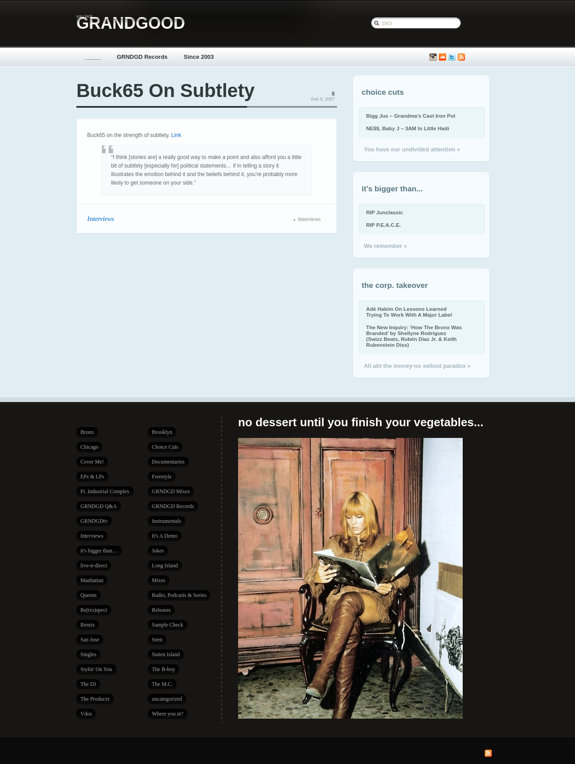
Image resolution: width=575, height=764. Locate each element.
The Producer (95, 699)
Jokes (158, 551)
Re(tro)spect (93, 610)
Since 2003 (199, 56)
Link (176, 135)
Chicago (89, 447)
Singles (88, 654)
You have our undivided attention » (412, 149)
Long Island (165, 565)
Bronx (87, 432)
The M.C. (162, 684)
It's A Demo (164, 536)
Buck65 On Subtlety (165, 90)
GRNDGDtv (94, 521)
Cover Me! (92, 462)
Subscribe (461, 57)
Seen (157, 639)
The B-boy (163, 669)
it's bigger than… (99, 551)
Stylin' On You (96, 669)
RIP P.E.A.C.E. (383, 225)
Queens (88, 595)
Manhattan (91, 580)
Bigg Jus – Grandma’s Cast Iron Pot (411, 116)
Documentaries (168, 462)
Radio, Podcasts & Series (179, 595)
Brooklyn (162, 432)
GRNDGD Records (142, 56)
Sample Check (167, 625)
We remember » (385, 246)
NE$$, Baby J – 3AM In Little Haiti (407, 128)
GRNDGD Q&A (98, 506)
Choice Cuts (165, 447)
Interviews (100, 218)
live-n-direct (93, 565)
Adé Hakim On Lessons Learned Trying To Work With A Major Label (409, 312)
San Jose (89, 639)
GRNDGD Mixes (171, 491)
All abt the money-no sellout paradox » (417, 365)
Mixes (158, 580)
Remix (87, 625)
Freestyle (162, 476)
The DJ (88, 684)
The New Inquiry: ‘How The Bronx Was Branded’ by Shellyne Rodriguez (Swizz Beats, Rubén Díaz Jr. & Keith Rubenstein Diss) (414, 336)
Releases (161, 610)
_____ (92, 56)
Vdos (86, 714)
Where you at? (167, 714)
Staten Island (166, 654)
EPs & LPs (92, 476)
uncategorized (167, 699)
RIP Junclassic (384, 212)
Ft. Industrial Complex (104, 491)
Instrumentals (166, 521)
